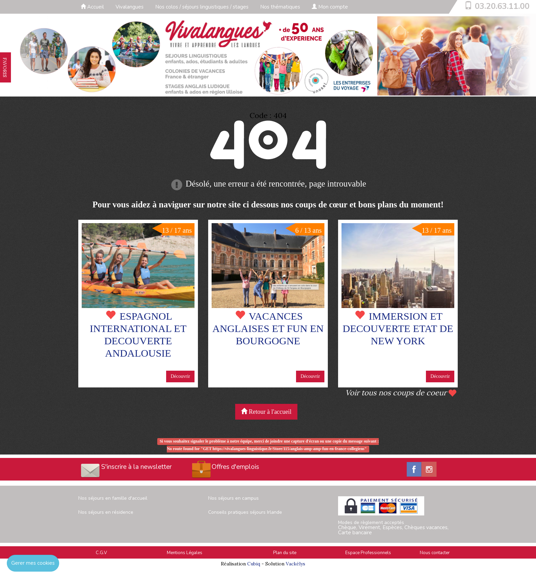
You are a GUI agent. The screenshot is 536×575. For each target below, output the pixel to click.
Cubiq (253, 564)
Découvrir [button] (180, 376)
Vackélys (295, 564)
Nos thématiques (280, 6)
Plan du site (284, 553)
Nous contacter (435, 553)
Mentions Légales (184, 553)
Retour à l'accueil (266, 411)
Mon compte (330, 6)
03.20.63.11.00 (502, 6)
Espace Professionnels (368, 553)
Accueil (92, 6)
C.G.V (101, 553)
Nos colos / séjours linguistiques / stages (202, 6)
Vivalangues (130, 6)
